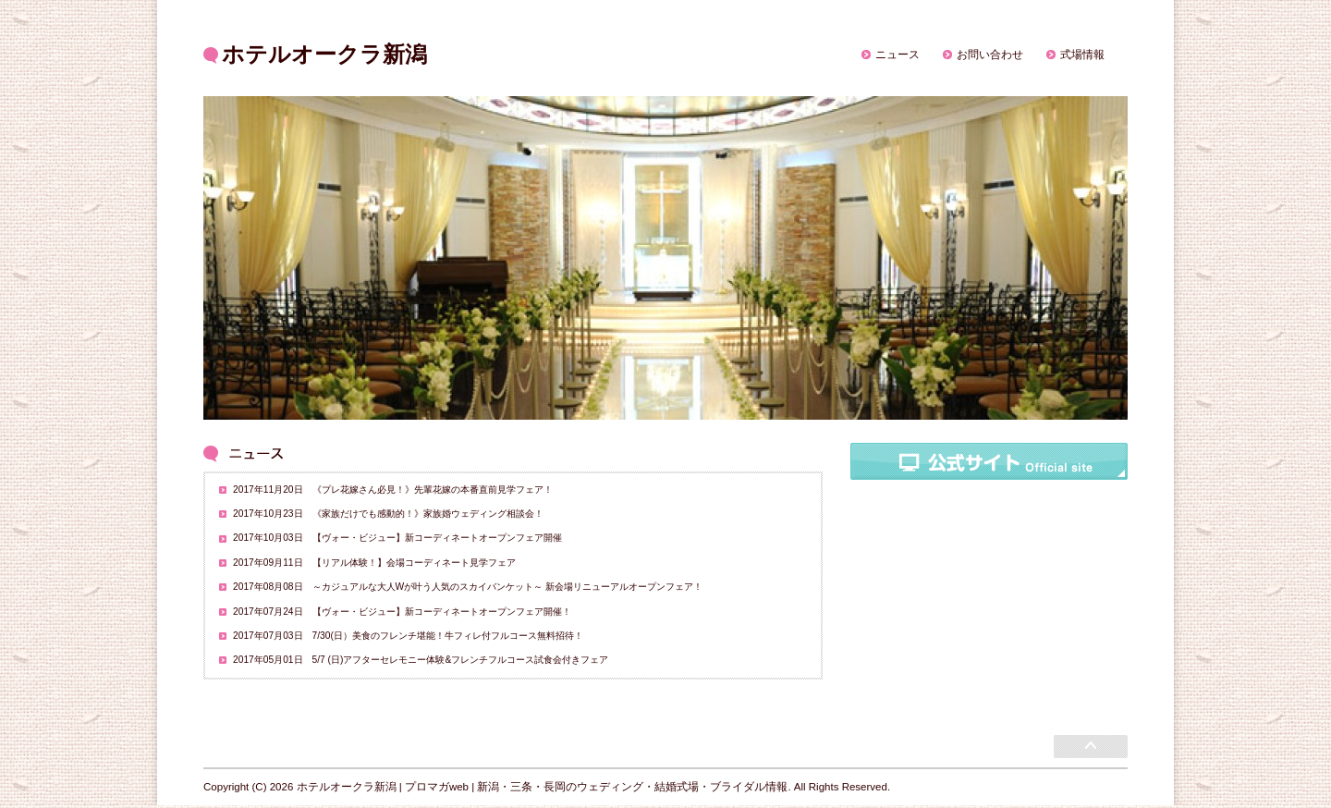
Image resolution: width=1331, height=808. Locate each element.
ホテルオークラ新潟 (324, 54)
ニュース (897, 54)
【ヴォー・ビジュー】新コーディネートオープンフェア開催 (437, 538)
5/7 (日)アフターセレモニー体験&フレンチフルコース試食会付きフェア (460, 660)
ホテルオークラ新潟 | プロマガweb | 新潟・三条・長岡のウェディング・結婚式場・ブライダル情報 (542, 786)
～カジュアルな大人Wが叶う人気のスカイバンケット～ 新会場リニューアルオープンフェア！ (507, 587)
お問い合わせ (990, 54)
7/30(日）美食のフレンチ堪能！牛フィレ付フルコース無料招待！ (447, 635)
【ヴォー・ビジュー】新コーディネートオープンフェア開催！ (441, 611)
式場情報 (1082, 54)
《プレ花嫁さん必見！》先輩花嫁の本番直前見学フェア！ (432, 489)
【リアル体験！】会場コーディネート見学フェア (414, 562)
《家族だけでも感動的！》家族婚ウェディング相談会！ (427, 513)
